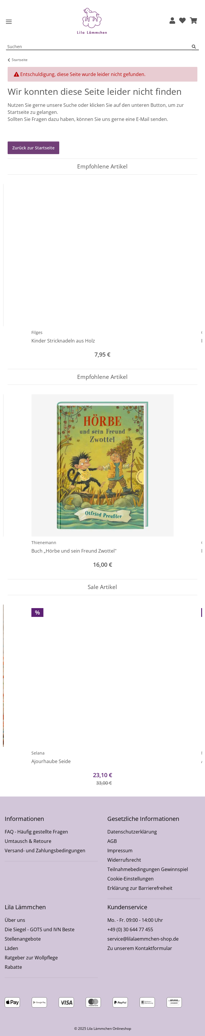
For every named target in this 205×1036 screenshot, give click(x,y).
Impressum (120, 850)
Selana (38, 753)
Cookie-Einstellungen (130, 878)
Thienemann (43, 542)
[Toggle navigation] (9, 22)
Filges (37, 332)
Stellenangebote (23, 939)
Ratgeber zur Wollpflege (31, 957)
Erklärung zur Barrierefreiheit (139, 888)
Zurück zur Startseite (33, 148)
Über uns (15, 920)
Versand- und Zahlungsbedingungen (45, 850)
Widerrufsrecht (124, 860)
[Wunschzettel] (182, 21)
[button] (172, 21)
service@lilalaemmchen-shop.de (143, 939)
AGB (112, 841)
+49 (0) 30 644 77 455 (130, 929)
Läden (11, 948)
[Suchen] (195, 46)
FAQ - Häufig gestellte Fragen (36, 832)
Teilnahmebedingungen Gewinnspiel (147, 869)
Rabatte (13, 967)
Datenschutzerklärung (132, 832)
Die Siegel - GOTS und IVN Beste (39, 929)
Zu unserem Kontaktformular (139, 948)
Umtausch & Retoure (28, 841)
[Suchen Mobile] (99, 46)
